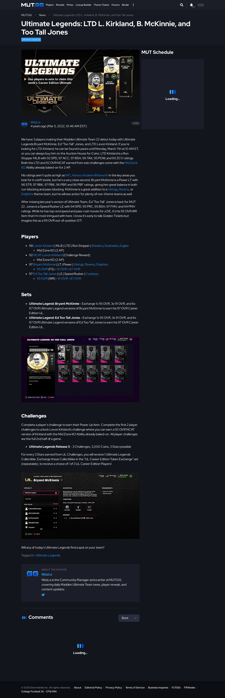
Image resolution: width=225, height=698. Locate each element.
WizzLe (35, 122)
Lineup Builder (83, 4)
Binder (125, 4)
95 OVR (42, 269)
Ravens (124, 189)
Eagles (124, 246)
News (42, 15)
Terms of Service (135, 687)
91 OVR (62, 269)
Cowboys (92, 274)
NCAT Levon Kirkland (48, 255)
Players (50, 4)
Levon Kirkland (44, 246)
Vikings (113, 189)
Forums (116, 4)
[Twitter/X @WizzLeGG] (43, 595)
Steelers (97, 246)
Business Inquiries (158, 687)
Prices (70, 4)
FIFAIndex (189, 687)
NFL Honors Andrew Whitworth (86, 175)
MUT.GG (26, 15)
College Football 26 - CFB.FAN (39, 691)
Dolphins (27, 194)
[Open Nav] (133, 5)
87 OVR (74, 269)
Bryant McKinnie (44, 264)
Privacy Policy (114, 687)
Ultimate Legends (31, 39)
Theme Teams (101, 4)
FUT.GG (176, 687)
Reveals (60, 4)
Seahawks (111, 246)
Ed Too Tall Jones (45, 274)
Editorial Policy (93, 687)
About (77, 687)
